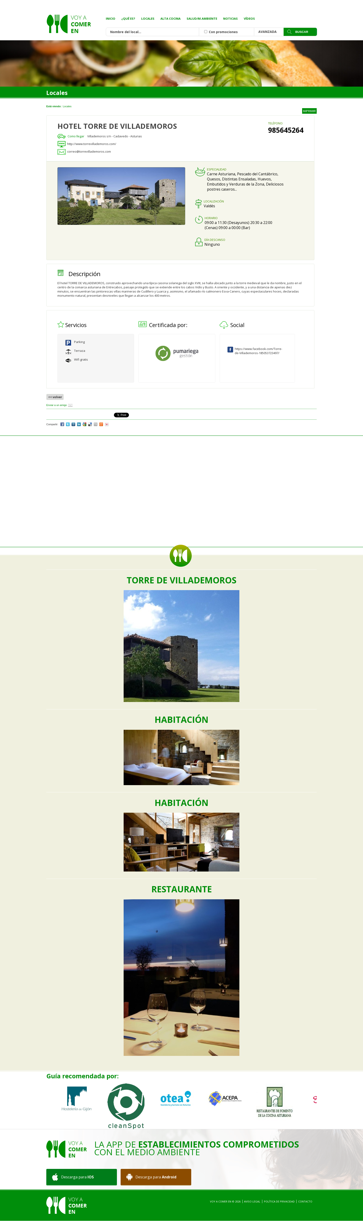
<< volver (55, 397)
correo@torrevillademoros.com (89, 151)
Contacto (305, 1201)
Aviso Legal (252, 1201)
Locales (147, 18)
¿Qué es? (128, 18)
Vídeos (249, 18)
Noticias (230, 18)
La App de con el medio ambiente (196, 1148)
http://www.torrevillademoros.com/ (91, 144)
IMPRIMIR (309, 111)
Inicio (110, 18)
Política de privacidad (279, 1201)
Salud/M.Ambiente (202, 18)
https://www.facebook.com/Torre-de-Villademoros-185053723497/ (258, 351)
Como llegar (76, 136)
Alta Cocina (170, 18)
